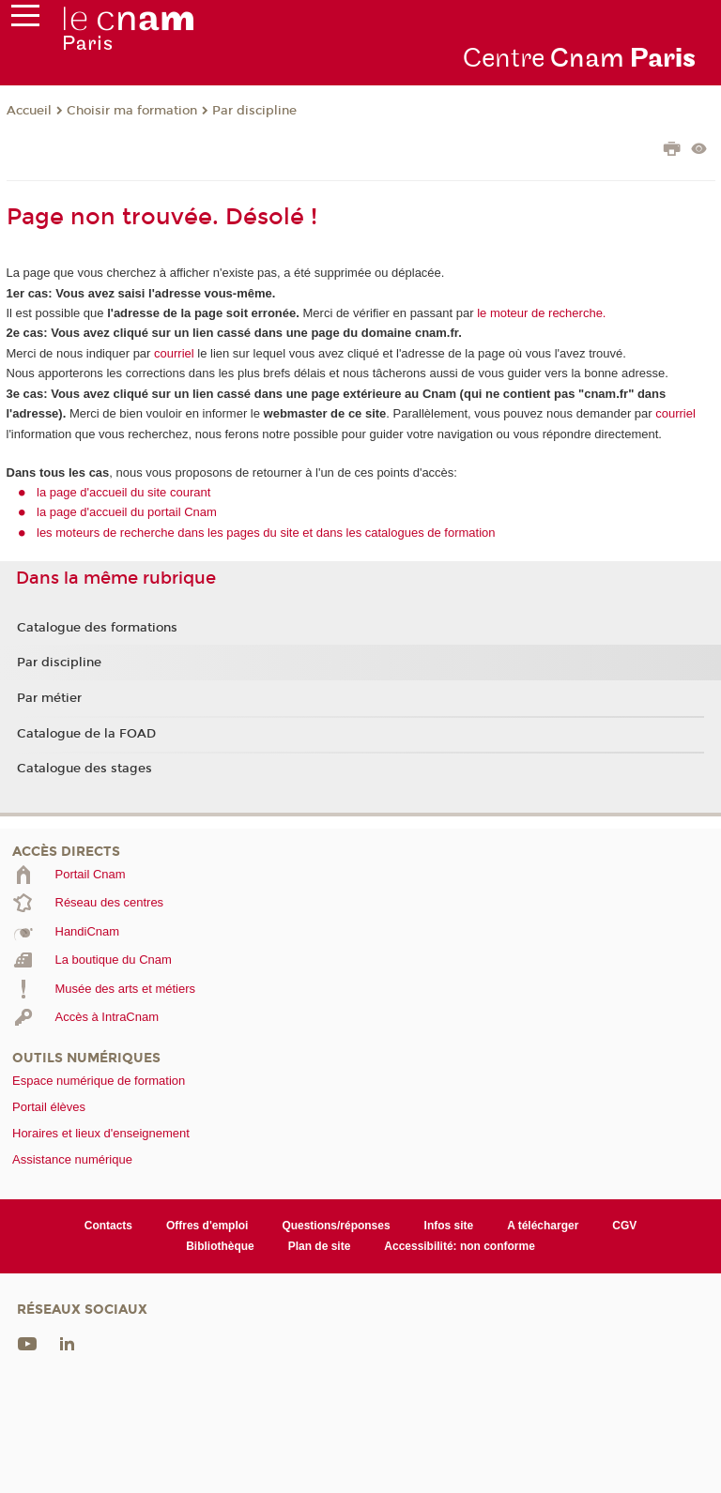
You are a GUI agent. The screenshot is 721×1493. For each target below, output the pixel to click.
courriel (174, 353)
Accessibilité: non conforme (459, 1246)
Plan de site (319, 1246)
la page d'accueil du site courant (123, 492)
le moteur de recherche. (540, 313)
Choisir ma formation (132, 110)
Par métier (49, 698)
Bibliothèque (220, 1246)
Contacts (108, 1225)
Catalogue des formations (97, 627)
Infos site (449, 1225)
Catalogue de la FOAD (86, 733)
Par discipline (254, 110)
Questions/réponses (336, 1225)
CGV (624, 1225)
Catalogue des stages (84, 768)
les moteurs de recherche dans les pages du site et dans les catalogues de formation (266, 533)
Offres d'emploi (207, 1225)
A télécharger (542, 1225)
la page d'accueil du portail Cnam (127, 512)
